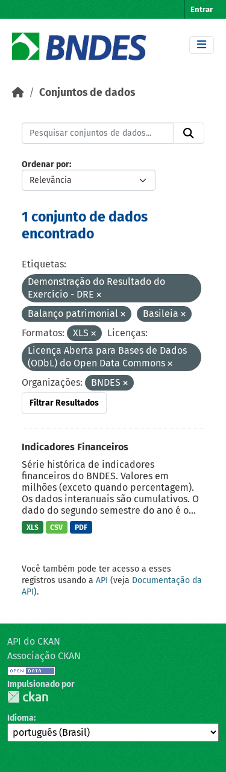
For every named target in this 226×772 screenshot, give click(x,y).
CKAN (27, 697)
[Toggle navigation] (201, 45)
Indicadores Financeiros (75, 447)
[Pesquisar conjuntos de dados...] (98, 133)
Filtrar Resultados (64, 403)
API (102, 580)
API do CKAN (33, 641)
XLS (33, 527)
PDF (81, 527)
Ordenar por (45, 164)
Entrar (201, 9)
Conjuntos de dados (87, 92)
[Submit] (188, 133)
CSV (56, 527)
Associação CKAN (44, 656)
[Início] (18, 92)
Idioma (20, 718)
